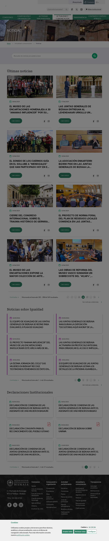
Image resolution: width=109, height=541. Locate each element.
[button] (89, 527)
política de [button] (23, 535)
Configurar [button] (92, 531)
